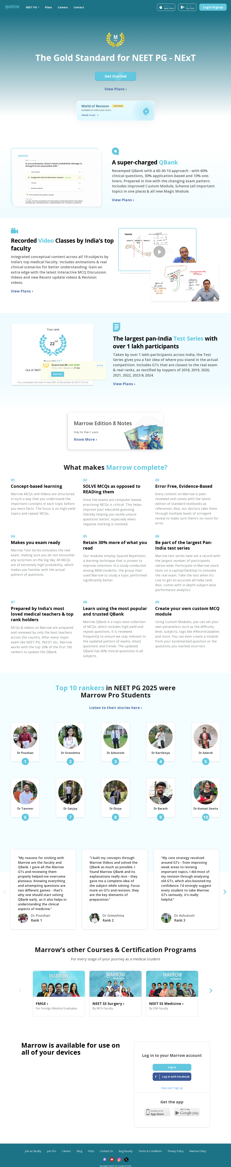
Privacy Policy (176, 1151)
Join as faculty (33, 1151)
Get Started (116, 76)
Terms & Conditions (150, 1151)
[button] (32, 7)
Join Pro (51, 1151)
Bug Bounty (126, 1151)
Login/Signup (213, 7)
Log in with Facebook (172, 1076)
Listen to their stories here (115, 707)
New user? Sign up (172, 1088)
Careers (63, 7)
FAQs (91, 1151)
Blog (79, 1151)
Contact (79, 7)
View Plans (115, 89)
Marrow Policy (197, 1151)
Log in (172, 1067)
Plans (48, 7)
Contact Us (106, 1151)
